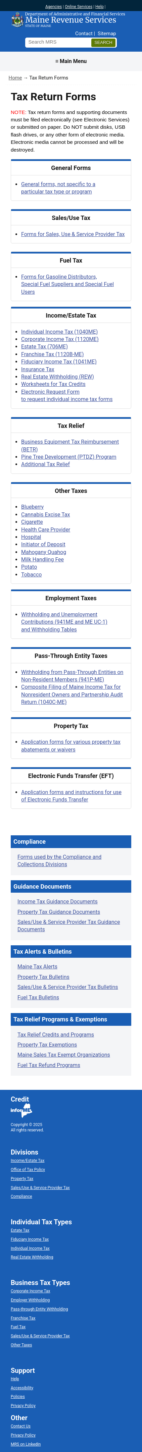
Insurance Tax (37, 369)
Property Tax (22, 1178)
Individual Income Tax (30, 1248)
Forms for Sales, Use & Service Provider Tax (73, 234)
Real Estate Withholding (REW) (57, 377)
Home (15, 78)
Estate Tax (20, 1230)
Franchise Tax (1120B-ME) (52, 354)
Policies (18, 1396)
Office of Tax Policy (28, 1169)
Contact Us (21, 1426)
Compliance (21, 1196)
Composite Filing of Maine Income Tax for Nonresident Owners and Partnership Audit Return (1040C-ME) (72, 694)
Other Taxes (21, 1345)
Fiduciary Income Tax (30, 1239)
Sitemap (107, 34)
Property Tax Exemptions (47, 1045)
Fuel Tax (18, 1327)
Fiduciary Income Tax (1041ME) (59, 361)
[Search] (103, 43)
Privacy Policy (23, 1405)
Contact (84, 34)
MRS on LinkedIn (26, 1444)
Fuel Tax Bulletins (38, 997)
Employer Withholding (30, 1300)
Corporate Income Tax (30, 1291)
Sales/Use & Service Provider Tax (40, 1187)
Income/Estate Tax (27, 1160)
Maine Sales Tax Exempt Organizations (63, 1055)
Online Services (78, 6)
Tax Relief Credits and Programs (55, 1034)
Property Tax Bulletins (43, 977)
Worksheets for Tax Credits (53, 384)
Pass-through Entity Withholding (39, 1309)
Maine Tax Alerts (37, 966)
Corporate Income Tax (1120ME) (60, 339)
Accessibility (22, 1388)
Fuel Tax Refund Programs (48, 1065)
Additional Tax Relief (45, 464)
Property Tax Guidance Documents (58, 912)
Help (99, 6)
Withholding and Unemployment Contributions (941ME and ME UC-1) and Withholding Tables (64, 622)
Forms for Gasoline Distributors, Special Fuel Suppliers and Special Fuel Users (67, 284)
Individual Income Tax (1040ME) (59, 332)
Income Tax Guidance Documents (57, 901)
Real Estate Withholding (32, 1257)
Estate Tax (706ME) (44, 346)
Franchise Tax (23, 1318)
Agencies (53, 6)
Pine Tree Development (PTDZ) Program (68, 457)
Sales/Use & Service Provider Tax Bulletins (67, 987)
